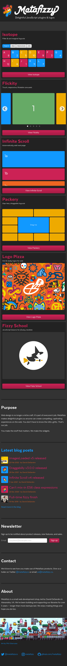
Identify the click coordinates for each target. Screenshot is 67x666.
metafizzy (28, 654)
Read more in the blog (11, 507)
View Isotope (33, 74)
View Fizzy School (34, 386)
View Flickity (33, 132)
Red (13, 46)
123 (29, 46)
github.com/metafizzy (49, 654)
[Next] (62, 108)
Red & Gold (21, 46)
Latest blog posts (17, 450)
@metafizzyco (22, 572)
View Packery (34, 248)
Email (3, 540)
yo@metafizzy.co (45, 572)
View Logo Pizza (33, 317)
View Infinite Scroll (33, 190)
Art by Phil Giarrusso (9, 643)
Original (6, 46)
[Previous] (4, 108)
